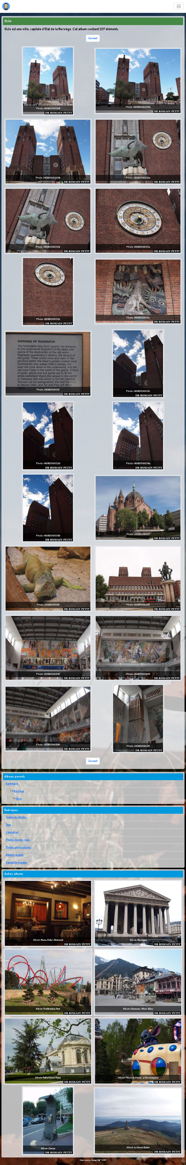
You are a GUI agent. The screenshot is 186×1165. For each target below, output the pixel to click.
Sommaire (12, 784)
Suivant (92, 38)
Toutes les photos (16, 817)
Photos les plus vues (18, 840)
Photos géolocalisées (18, 847)
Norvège (19, 791)
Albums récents (14, 855)
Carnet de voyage (16, 862)
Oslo (19, 799)
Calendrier (12, 832)
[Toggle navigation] (179, 6)
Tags (8, 825)
